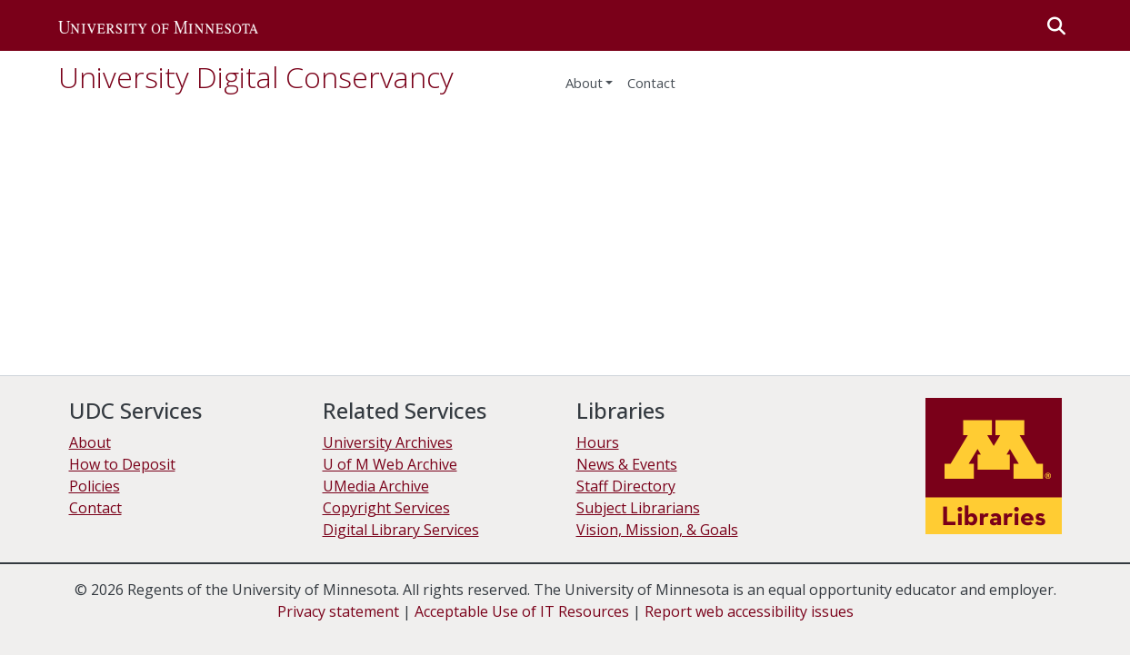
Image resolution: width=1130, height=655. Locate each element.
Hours (597, 442)
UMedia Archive (376, 486)
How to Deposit (122, 464)
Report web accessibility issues (749, 611)
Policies (94, 486)
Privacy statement (338, 611)
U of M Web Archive (390, 464)
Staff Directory (625, 486)
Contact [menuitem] (651, 83)
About (584, 83)
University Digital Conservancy (256, 76)
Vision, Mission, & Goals (657, 530)
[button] (158, 25)
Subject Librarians (638, 508)
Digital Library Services (401, 530)
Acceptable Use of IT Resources (522, 611)
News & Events (626, 464)
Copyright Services (386, 508)
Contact (95, 508)
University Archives (388, 442)
